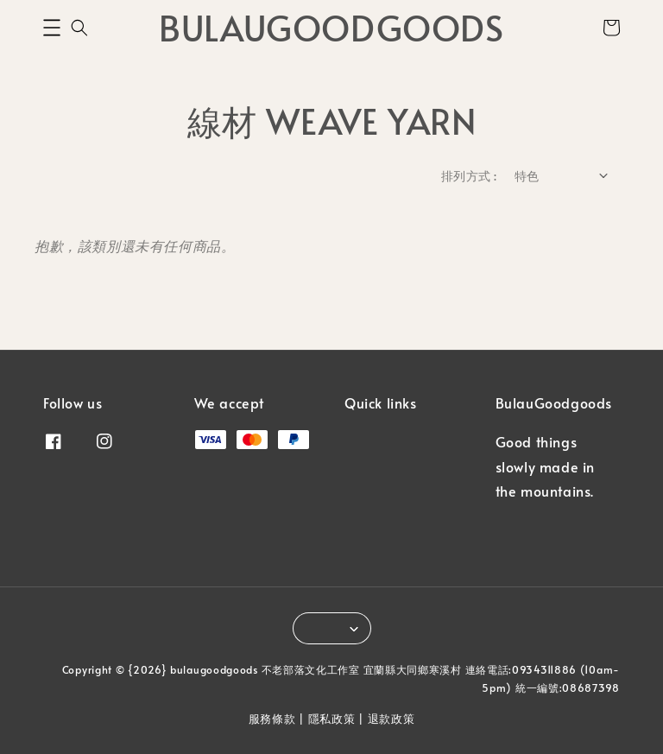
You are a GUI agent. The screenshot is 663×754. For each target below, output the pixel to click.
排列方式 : (468, 176)
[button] (52, 28)
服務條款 (272, 718)
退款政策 (391, 718)
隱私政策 (332, 718)
